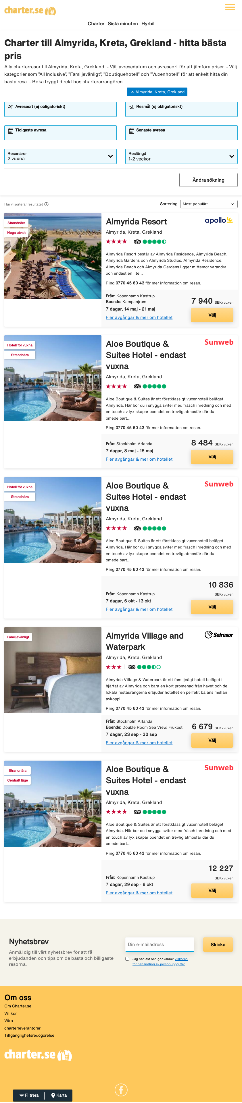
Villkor (10, 1014)
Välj (212, 315)
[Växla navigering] (230, 7)
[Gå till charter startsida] (30, 9)
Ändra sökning (208, 181)
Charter (96, 23)
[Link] (121, 1090)
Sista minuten (123, 23)
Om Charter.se (17, 1007)
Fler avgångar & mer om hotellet (139, 318)
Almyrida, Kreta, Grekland (157, 93)
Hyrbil (147, 23)
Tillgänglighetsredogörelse (29, 1036)
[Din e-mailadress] (159, 945)
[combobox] (64, 112)
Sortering (168, 205)
